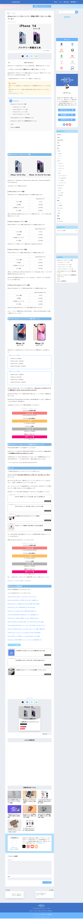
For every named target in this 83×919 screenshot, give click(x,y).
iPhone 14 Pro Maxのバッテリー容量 (21, 114)
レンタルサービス (62, 183)
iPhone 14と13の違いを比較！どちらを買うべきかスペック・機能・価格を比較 (26, 629)
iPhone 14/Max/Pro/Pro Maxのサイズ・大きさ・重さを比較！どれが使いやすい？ (27, 625)
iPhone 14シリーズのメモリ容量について (17, 581)
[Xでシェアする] (22, 56)
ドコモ (59, 156)
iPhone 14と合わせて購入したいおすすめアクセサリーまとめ (22, 597)
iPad (72, 44)
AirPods (59, 134)
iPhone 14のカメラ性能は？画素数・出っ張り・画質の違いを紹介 (23, 618)
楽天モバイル (28, 437)
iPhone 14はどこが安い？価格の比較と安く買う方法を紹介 (21, 607)
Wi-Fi (59, 190)
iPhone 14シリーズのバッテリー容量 (19, 104)
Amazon (60, 188)
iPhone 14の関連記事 (15, 127)
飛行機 (58, 219)
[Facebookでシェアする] (27, 56)
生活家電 (60, 206)
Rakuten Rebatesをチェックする (16, 93)
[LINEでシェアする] (36, 56)
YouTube (32, 849)
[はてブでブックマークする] (32, 56)
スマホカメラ (61, 166)
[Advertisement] (30, 141)
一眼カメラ (60, 163)
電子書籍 (60, 195)
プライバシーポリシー (35, 915)
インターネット (72, 62)
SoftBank (21, 429)
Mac (72, 50)
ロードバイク (60, 222)
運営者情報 (49, 915)
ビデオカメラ (61, 168)
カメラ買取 (60, 180)
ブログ (58, 213)
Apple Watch (62, 50)
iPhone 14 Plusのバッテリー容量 (20, 109)
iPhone (50, 734)
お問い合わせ (44, 915)
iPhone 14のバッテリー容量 (19, 107)
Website (36, 849)
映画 (58, 216)
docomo (21, 413)
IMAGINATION (16, 2)
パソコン (60, 203)
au (20, 421)
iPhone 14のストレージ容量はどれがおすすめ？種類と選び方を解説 (24, 604)
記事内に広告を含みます (29, 62)
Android (62, 56)
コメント (10, 860)
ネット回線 (60, 193)
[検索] (77, 2)
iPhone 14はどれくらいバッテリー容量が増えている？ (23, 117)
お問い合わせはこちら (65, 110)
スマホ (62, 62)
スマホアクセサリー (72, 56)
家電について (72, 68)
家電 (58, 201)
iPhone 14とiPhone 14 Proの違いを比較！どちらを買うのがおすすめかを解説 (26, 622)
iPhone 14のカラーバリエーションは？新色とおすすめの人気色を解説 (24, 633)
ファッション (60, 208)
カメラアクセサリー (62, 176)
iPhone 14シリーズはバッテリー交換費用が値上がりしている (24, 121)
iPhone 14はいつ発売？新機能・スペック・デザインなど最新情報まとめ (25, 640)
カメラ (62, 68)
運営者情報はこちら (40, 843)
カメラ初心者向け (62, 178)
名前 (9, 877)
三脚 (59, 173)
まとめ (12, 124)
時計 (59, 211)
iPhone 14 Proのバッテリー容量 (20, 112)
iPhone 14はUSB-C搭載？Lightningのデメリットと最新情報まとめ (23, 615)
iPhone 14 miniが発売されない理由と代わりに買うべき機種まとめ (23, 600)
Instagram (28, 849)
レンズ (59, 171)
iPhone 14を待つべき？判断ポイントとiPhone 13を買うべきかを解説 (24, 636)
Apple (58, 137)
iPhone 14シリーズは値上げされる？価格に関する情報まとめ (22, 611)
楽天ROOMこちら (65, 119)
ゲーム (58, 198)
